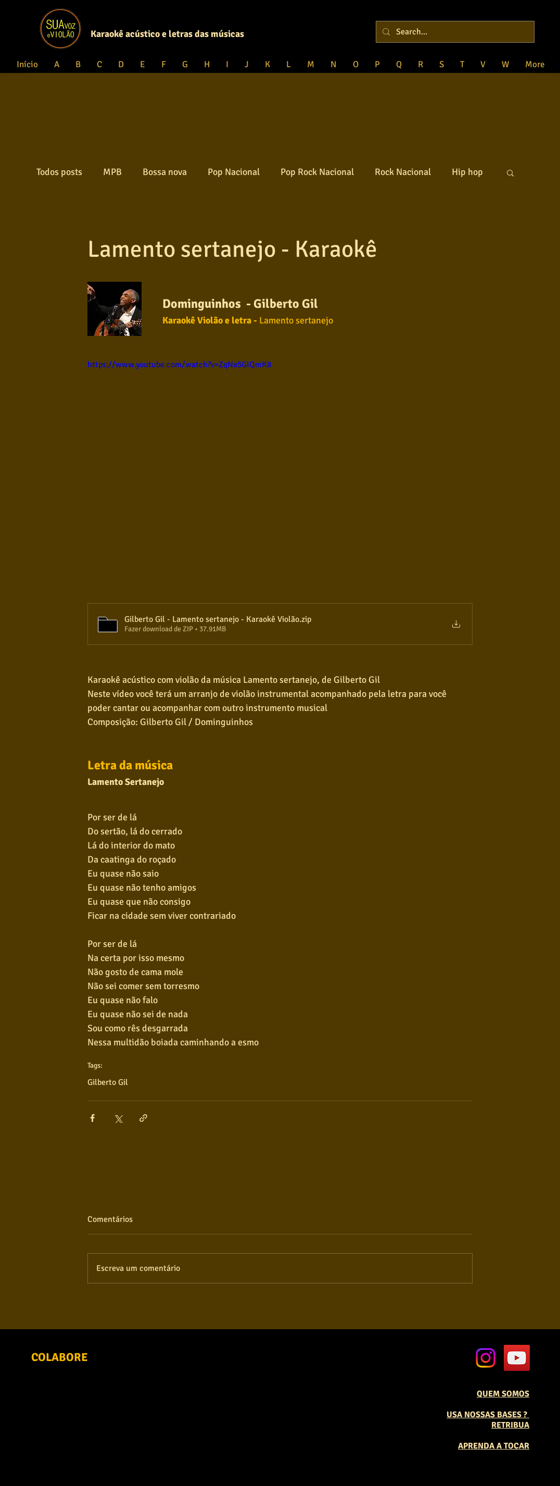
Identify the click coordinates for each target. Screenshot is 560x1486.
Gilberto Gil (107, 1082)
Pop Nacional (234, 172)
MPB (112, 172)
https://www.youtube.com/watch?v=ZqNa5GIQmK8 (179, 364)
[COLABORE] (59, 1357)
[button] (510, 172)
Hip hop (467, 172)
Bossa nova (165, 172)
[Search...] (454, 31)
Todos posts (59, 172)
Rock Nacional (403, 172)
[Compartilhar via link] (143, 1118)
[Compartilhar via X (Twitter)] (118, 1118)
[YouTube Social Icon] (517, 1358)
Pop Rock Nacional (317, 172)
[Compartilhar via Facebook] (92, 1118)
